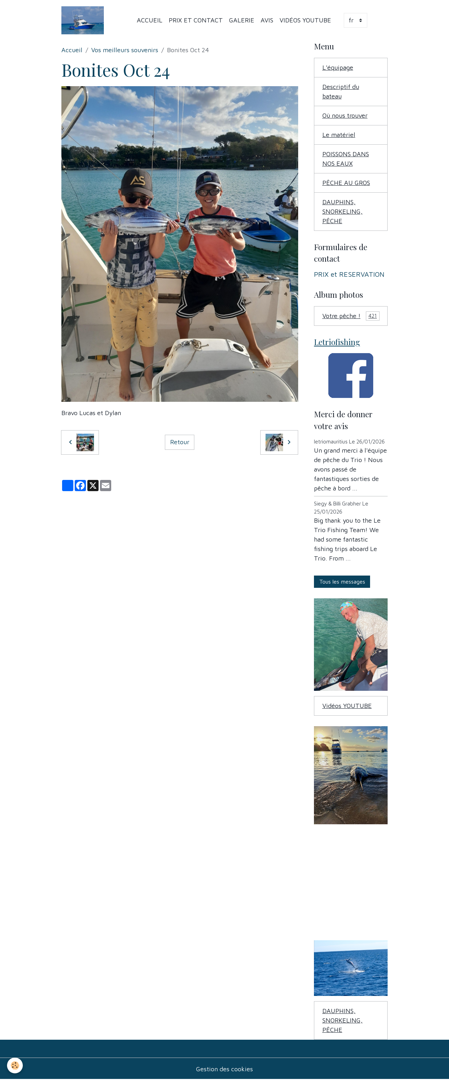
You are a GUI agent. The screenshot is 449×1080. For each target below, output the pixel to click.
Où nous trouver (345, 115)
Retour (179, 442)
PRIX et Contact (196, 20)
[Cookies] (15, 1065)
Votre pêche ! (351, 316)
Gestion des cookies (224, 1069)
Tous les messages (342, 581)
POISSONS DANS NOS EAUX (345, 158)
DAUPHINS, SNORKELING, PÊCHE (342, 211)
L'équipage (337, 67)
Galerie (241, 20)
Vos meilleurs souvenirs (124, 50)
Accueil (149, 20)
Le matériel (338, 134)
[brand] (84, 20)
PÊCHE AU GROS (346, 182)
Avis (267, 20)
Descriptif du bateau (340, 91)
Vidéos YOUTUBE (305, 20)
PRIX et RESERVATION (349, 274)
